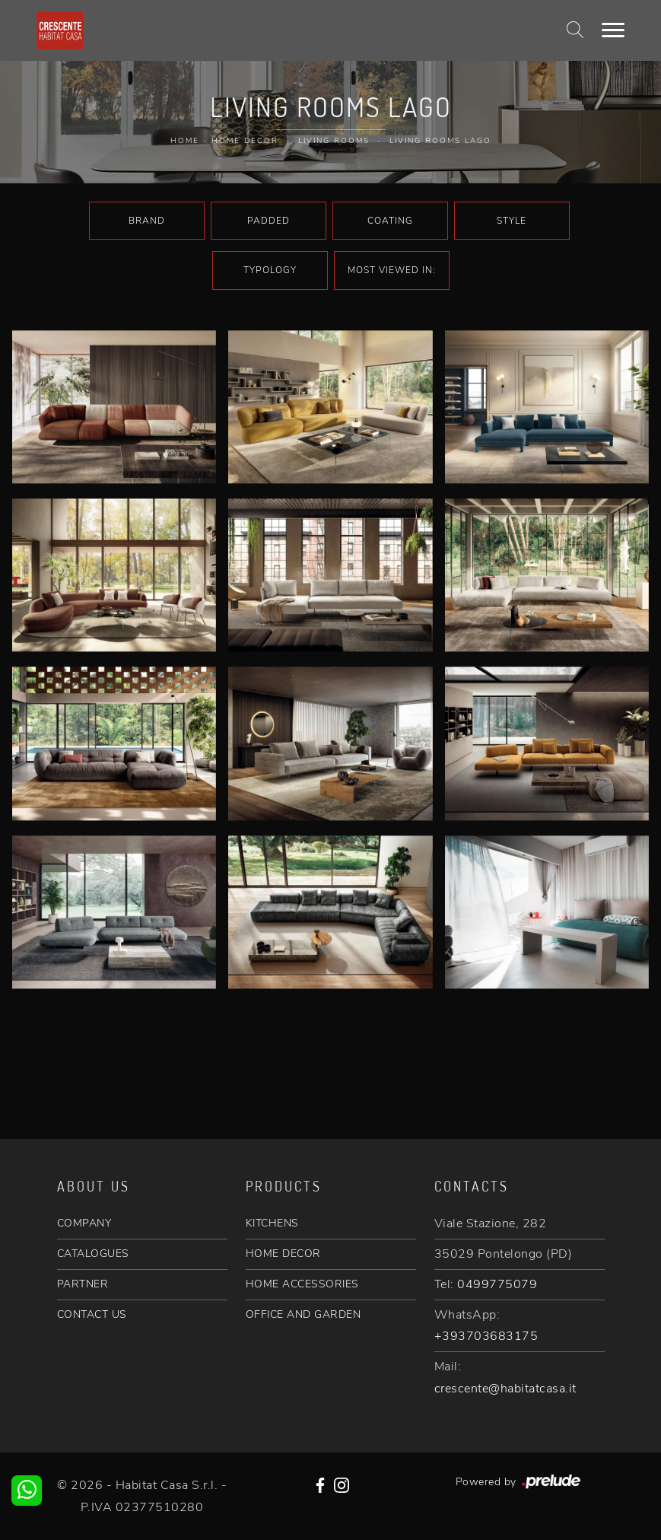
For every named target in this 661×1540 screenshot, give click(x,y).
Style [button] (511, 221)
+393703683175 (486, 1336)
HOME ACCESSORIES (302, 1284)
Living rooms (334, 140)
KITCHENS (272, 1223)
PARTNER (83, 1284)
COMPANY (84, 1223)
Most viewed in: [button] (392, 270)
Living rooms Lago (440, 140)
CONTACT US (92, 1314)
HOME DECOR (283, 1253)
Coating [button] (390, 221)
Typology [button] (270, 270)
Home (184, 140)
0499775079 (497, 1284)
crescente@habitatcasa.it (505, 1388)
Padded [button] (268, 221)
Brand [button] (147, 221)
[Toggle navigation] (613, 30)
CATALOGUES (93, 1253)
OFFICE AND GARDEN (303, 1314)
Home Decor (244, 140)
